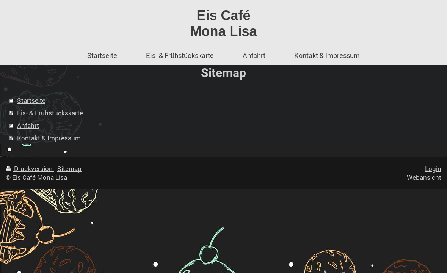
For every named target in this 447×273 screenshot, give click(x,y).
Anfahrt (28, 125)
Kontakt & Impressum (49, 138)
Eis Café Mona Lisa (223, 23)
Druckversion (30, 169)
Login (433, 169)
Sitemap (69, 169)
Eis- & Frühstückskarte (50, 113)
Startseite (31, 100)
